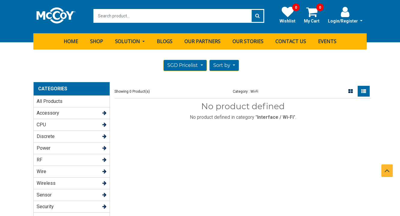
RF (39, 158)
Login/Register (345, 14)
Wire (41, 170)
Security (45, 205)
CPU (41, 123)
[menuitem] (71, 40)
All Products (49, 100)
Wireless (46, 181)
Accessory (48, 111)
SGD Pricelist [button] (183, 64)
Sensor (44, 193)
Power (43, 146)
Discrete (46, 135)
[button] (224, 64)
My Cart (314, 14)
